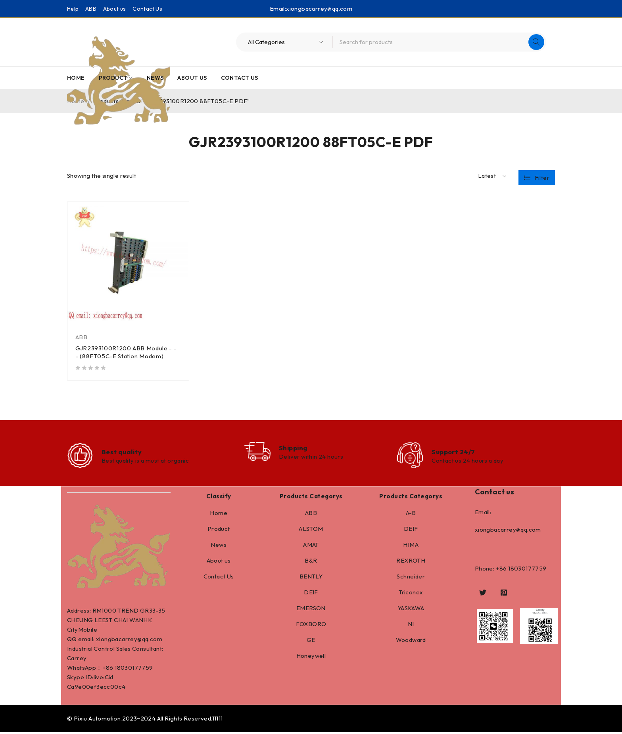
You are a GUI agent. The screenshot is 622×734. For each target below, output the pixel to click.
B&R (311, 562)
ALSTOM (311, 530)
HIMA (411, 546)
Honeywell (311, 657)
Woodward (411, 642)
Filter (542, 176)
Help (73, 8)
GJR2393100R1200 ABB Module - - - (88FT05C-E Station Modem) (126, 352)
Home (218, 515)
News (219, 546)
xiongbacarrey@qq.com (319, 8)
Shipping (295, 448)
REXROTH (410, 562)
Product (218, 530)
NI (411, 626)
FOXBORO (311, 626)
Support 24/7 (455, 452)
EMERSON (311, 610)
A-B (411, 515)
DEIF (311, 594)
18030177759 (134, 669)
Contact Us (147, 8)
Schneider (411, 578)
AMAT (311, 546)
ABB (90, 8)
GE (311, 642)
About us (114, 8)
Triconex (411, 594)
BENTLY (311, 578)
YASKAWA (410, 610)
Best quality (123, 452)
